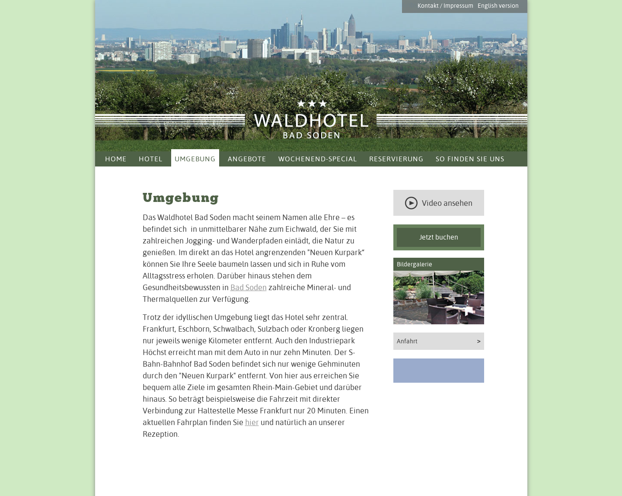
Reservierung (396, 159)
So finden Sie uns (470, 159)
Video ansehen (438, 203)
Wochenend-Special (317, 159)
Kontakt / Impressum (445, 5)
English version (498, 5)
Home (116, 159)
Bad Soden (248, 287)
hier (252, 422)
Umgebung (195, 159)
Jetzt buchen (438, 237)
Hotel (151, 159)
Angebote (247, 159)
